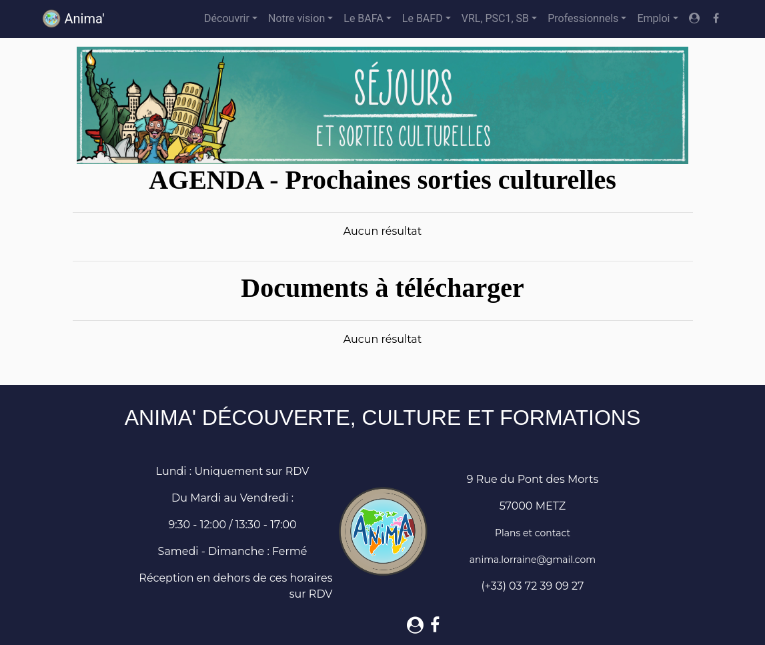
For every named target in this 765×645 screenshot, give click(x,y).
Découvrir (226, 18)
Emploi (653, 18)
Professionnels (583, 18)
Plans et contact (532, 533)
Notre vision (296, 18)
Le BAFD (422, 18)
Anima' (73, 19)
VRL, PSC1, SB (495, 18)
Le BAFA (363, 18)
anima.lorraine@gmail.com (533, 560)
